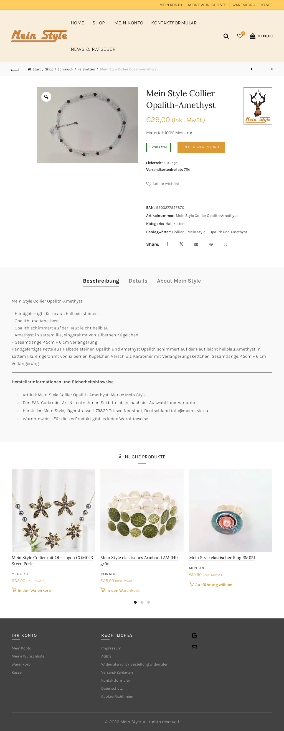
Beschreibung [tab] (101, 281)
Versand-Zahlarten (117, 672)
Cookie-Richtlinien (117, 696)
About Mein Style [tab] (179, 281)
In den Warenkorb (201, 147)
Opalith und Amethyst (228, 232)
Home (78, 23)
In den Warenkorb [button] (34, 590)
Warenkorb (243, 4)
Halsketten (86, 69)
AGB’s (106, 656)
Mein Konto (170, 4)
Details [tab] (138, 281)
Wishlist (242, 33)
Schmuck (65, 69)
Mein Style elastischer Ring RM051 (222, 557)
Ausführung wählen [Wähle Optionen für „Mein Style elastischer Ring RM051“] (213, 584)
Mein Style (196, 232)
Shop (98, 23)
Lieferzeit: (154, 162)
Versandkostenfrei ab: (164, 169)
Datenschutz (112, 688)
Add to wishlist (166, 183)
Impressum (111, 648)
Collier (178, 232)
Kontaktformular (174, 23)
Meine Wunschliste (207, 4)
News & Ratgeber (93, 49)
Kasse (267, 4)
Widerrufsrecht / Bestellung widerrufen (134, 664)
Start (36, 69)
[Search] (225, 36)
